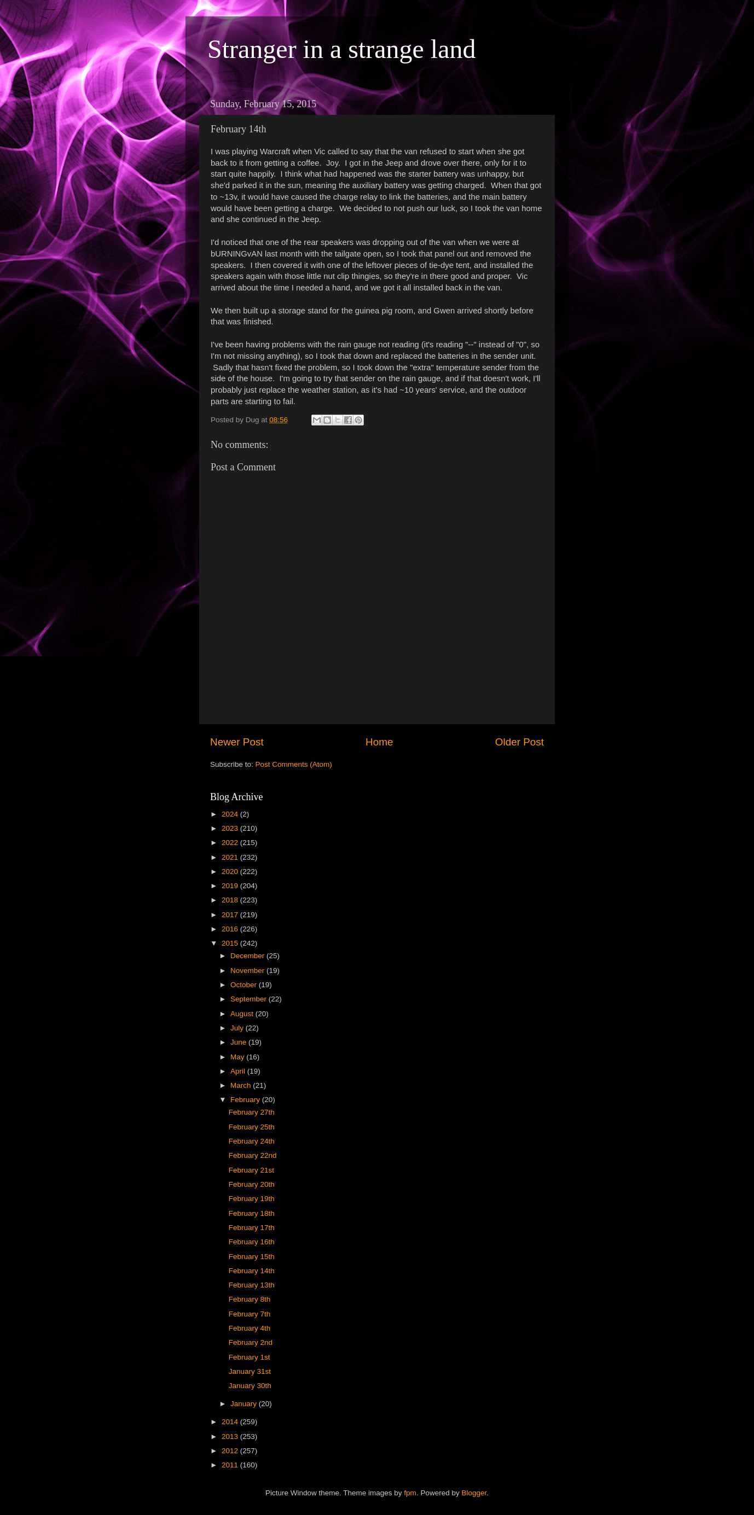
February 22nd (253, 1155)
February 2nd (250, 1342)
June (239, 1042)
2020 (231, 871)
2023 (231, 828)
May (238, 1057)
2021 (231, 857)
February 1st (249, 1357)
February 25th (252, 1127)
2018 (231, 900)
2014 (231, 1422)
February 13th (252, 1285)
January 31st (250, 1371)
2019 (231, 886)
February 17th (252, 1227)
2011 (231, 1465)
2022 (231, 842)
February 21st (251, 1170)
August (243, 1014)
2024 (231, 814)
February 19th (252, 1198)
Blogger (473, 1493)
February (246, 1100)
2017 (231, 915)
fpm (410, 1493)
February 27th (252, 1112)
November (248, 970)
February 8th (250, 1299)
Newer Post (237, 742)
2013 (231, 1436)
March (241, 1085)
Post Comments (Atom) (294, 764)
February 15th (252, 1256)
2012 (231, 1451)
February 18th (252, 1213)
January (244, 1404)
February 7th (250, 1314)
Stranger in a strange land (341, 48)
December (248, 956)
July (238, 1028)
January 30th (250, 1386)
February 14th (252, 1271)
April (238, 1071)
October (244, 985)
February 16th (252, 1242)
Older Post (519, 742)
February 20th (252, 1184)
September (249, 999)
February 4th (250, 1328)
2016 (231, 929)
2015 (231, 943)
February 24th (252, 1141)
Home (379, 742)
